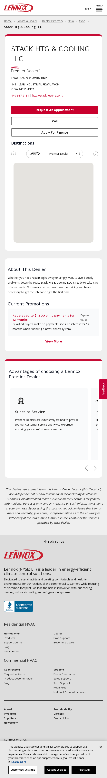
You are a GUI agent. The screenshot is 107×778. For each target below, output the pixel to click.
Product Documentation (19, 678)
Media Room (11, 651)
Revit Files (60, 687)
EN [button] (87, 8)
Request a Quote (14, 674)
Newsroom (11, 722)
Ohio (71, 21)
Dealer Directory (52, 21)
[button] (78, 154)
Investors (10, 713)
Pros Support (62, 638)
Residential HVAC (19, 624)
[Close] (100, 747)
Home (8, 21)
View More (53, 341)
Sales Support (62, 678)
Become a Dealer (64, 642)
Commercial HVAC (20, 660)
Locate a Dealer (27, 21)
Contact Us (61, 718)
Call (54, 121)
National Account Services (70, 692)
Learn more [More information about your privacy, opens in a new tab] (18, 762)
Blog (6, 646)
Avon (82, 21)
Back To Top (53, 541)
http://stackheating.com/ (47, 95)
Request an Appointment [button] (55, 110)
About (8, 709)
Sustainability (63, 709)
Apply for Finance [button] (54, 132)
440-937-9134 (20, 95)
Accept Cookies (56, 770)
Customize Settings (23, 770)
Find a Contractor (64, 674)
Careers (59, 713)
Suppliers (10, 718)
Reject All (84, 770)
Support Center (13, 642)
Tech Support (62, 683)
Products (9, 638)
